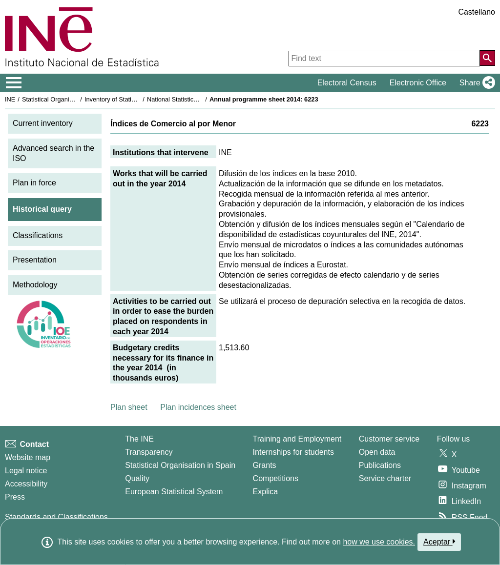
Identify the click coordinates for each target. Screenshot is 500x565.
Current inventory (43, 123)
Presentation (35, 260)
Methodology (35, 285)
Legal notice (26, 470)
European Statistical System (174, 491)
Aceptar (439, 541)
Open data (377, 452)
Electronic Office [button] (418, 83)
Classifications (37, 235)
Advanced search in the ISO (53, 153)
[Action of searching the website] (487, 58)
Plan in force (34, 183)
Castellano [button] (476, 12)
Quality (137, 478)
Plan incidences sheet (198, 407)
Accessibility (26, 484)
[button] (475, 83)
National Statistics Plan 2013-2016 (195, 99)
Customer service (389, 439)
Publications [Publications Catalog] (380, 465)
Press (15, 497)
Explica (265, 491)
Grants (264, 465)
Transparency (148, 452)
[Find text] (384, 58)
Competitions (275, 478)
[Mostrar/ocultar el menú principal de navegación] (14, 83)
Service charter (385, 478)
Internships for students (293, 452)
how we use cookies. (379, 542)
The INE (139, 439)
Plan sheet (128, 407)
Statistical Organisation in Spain (66, 99)
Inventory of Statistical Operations (131, 99)
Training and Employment (297, 439)
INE (10, 99)
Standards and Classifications (56, 517)
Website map (27, 457)
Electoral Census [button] (346, 83)
